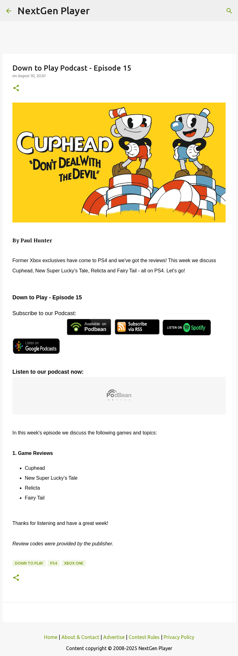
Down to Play (29, 563)
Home (50, 637)
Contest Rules (144, 637)
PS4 (53, 563)
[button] (16, 88)
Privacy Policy (179, 637)
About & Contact (80, 637)
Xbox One (73, 563)
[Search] (229, 10)
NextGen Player (53, 10)
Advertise (114, 637)
